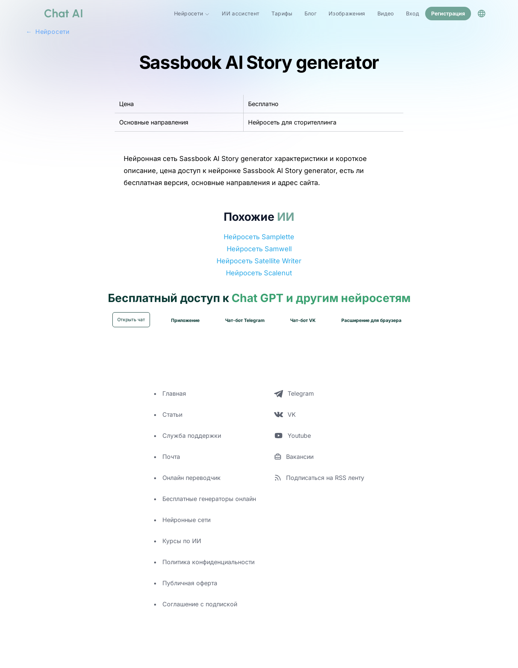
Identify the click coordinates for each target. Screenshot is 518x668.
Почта (171, 456)
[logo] (54, 13)
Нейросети (192, 13)
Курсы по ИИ (181, 540)
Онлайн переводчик (191, 477)
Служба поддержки (191, 435)
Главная (174, 392)
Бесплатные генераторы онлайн (209, 498)
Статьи (172, 414)
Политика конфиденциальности (208, 561)
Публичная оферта (189, 582)
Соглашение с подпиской (199, 603)
